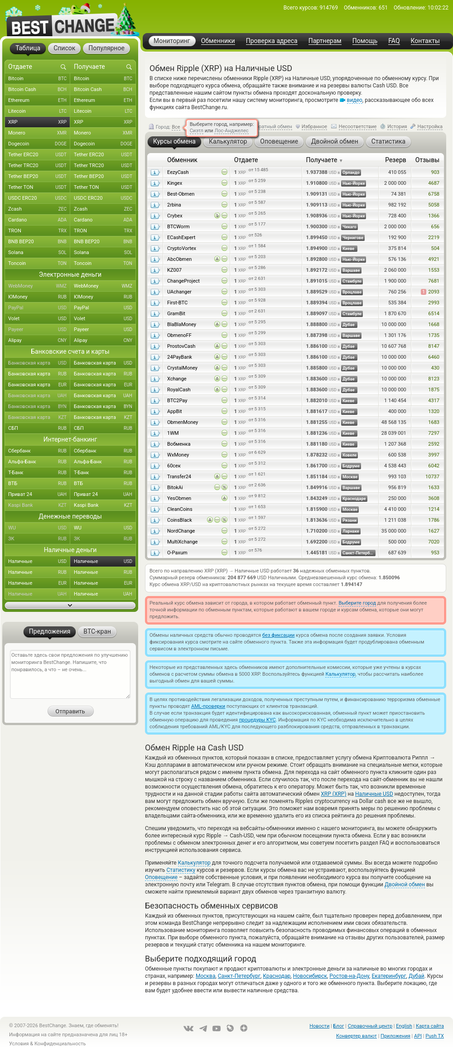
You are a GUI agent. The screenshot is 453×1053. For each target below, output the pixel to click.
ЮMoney (39, 297)
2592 (433, 444)
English (404, 1026)
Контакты (425, 41)
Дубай (416, 976)
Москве (349, 477)
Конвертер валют (356, 1036)
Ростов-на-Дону (349, 976)
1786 (433, 520)
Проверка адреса (272, 41)
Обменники (218, 41)
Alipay (39, 340)
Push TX (434, 1036)
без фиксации (278, 635)
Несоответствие (358, 127)
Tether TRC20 (39, 165)
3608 (433, 498)
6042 (433, 466)
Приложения (395, 1036)
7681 (433, 281)
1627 (433, 531)
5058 (433, 205)
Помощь (365, 41)
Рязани (349, 520)
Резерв (395, 159)
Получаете (324, 159)
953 (435, 553)
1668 (433, 324)
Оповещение (161, 877)
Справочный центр (370, 1026)
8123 (433, 379)
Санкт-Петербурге (359, 553)
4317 (433, 401)
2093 (430, 292)
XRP (39, 122)
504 (435, 248)
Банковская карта (39, 363)
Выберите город (357, 603)
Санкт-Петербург (239, 976)
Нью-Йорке (353, 183)
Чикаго (349, 227)
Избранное (314, 127)
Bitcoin (39, 78)
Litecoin (39, 111)
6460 (433, 357)
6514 (433, 314)
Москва (205, 976)
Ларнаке (350, 531)
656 (435, 227)
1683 (433, 422)
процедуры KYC (257, 720)
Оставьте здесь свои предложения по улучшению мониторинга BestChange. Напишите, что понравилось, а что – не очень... (70, 674)
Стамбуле (351, 281)
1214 (433, 509)
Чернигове (352, 238)
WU (39, 528)
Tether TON (39, 187)
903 (435, 172)
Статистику (180, 870)
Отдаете (246, 159)
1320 (433, 411)
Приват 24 (39, 494)
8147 (433, 346)
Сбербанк (39, 451)
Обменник (182, 159)
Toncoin (39, 263)
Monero (39, 133)
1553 (433, 270)
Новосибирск (310, 976)
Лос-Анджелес (231, 131)
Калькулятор (340, 674)
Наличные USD (374, 794)
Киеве (348, 248)
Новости (319, 1026)
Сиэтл (196, 131)
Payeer (39, 329)
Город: (164, 127)
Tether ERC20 (39, 154)
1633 (433, 487)
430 (435, 368)
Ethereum (39, 100)
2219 (433, 237)
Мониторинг (172, 40)
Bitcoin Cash (39, 89)
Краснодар (276, 976)
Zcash (39, 209)
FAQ (394, 41)
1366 (433, 216)
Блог (338, 1026)
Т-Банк (39, 472)
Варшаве (351, 270)
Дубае (348, 324)
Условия (19, 1044)
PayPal (39, 308)
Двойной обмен (405, 884)
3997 (433, 455)
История (397, 127)
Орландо (351, 172)
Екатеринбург (388, 976)
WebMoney (39, 286)
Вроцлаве (351, 292)
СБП (39, 428)
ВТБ (39, 483)
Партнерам (325, 41)
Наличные (39, 561)
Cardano (39, 220)
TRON (39, 231)
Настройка (430, 127)
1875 (433, 390)
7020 (433, 542)
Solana (39, 252)
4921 (433, 259)
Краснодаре (354, 498)
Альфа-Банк (39, 462)
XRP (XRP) (333, 794)
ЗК (39, 539)
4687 (433, 183)
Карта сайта (430, 1026)
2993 (433, 303)
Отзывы (427, 159)
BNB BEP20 (39, 241)
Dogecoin (39, 144)
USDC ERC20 (39, 198)
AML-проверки (208, 706)
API (418, 1036)
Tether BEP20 (39, 176)
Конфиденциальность (60, 1044)
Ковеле (349, 455)
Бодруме (351, 466)
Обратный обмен (272, 127)
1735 (433, 335)
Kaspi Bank (39, 505)
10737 (432, 477)
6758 (433, 194)
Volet (39, 318)
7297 (433, 433)
